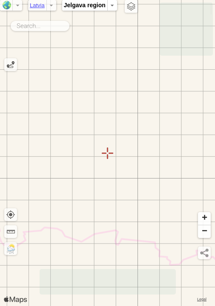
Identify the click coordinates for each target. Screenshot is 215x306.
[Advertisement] (186, 29)
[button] (204, 218)
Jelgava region (85, 5)
